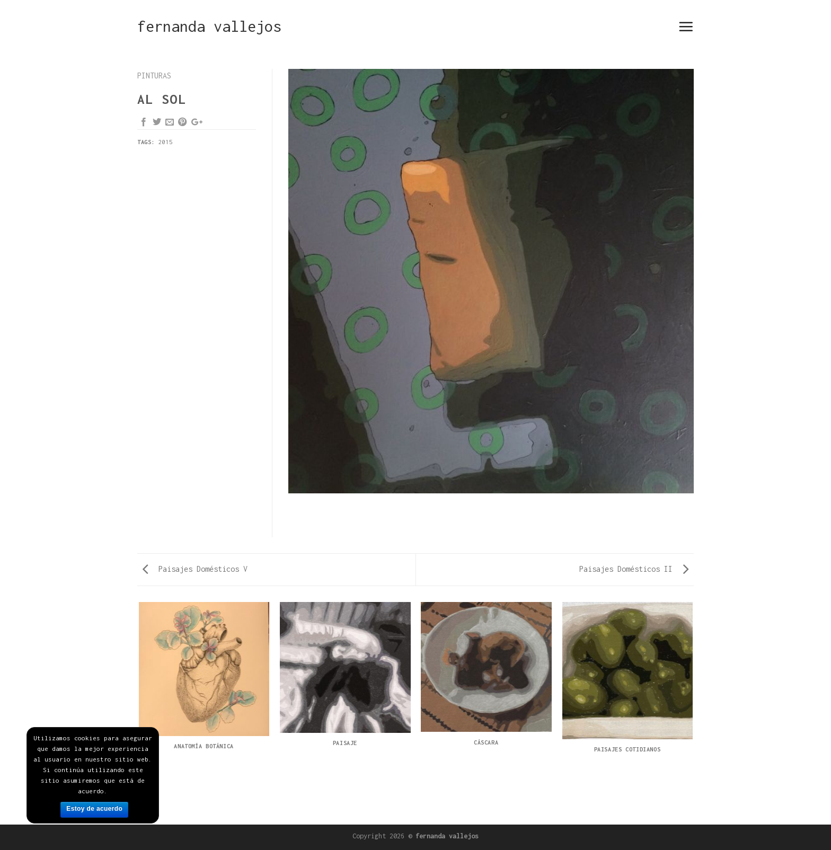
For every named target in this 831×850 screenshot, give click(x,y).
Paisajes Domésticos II (633, 568)
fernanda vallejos (209, 26)
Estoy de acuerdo (94, 808)
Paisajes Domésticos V (195, 568)
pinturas (154, 75)
